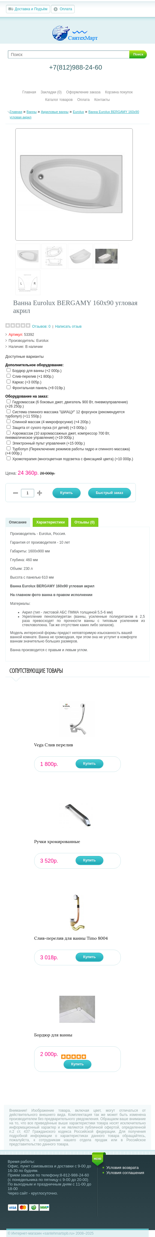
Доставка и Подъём (31, 9)
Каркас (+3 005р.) (26, 382)
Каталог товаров (59, 100)
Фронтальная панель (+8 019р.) (38, 388)
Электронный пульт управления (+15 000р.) (48, 443)
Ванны (32, 112)
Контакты (102, 100)
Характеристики (50, 522)
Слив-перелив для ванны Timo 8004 (71, 938)
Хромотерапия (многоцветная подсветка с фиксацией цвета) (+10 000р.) (72, 459)
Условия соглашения (125, 1172)
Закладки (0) (51, 92)
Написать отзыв (68, 326)
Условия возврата (122, 1167)
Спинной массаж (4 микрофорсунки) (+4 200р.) (51, 422)
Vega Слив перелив (53, 745)
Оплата (66, 9)
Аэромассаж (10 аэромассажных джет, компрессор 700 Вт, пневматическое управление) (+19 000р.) (57, 435)
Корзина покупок (119, 92)
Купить (89, 763)
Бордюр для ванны (53, 1035)
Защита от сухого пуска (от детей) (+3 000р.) (49, 428)
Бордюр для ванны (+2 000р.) (36, 371)
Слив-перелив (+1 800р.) (32, 376)
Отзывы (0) (85, 522)
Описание (18, 522)
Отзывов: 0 (41, 326)
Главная (29, 92)
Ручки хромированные (57, 841)
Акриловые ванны (55, 112)
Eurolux (78, 112)
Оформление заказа (83, 92)
